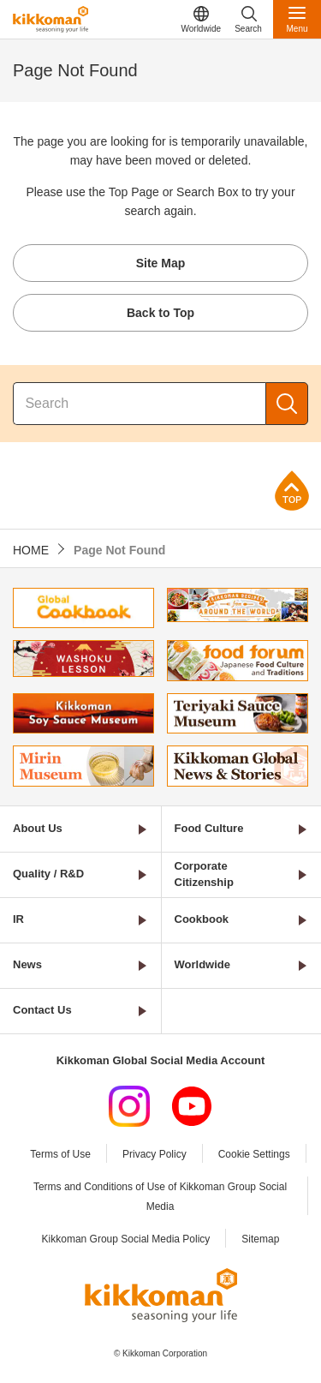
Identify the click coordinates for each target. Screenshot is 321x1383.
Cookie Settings (254, 1154)
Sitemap (260, 1239)
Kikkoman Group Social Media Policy (126, 1239)
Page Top (292, 490)
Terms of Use (60, 1154)
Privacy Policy (154, 1154)
